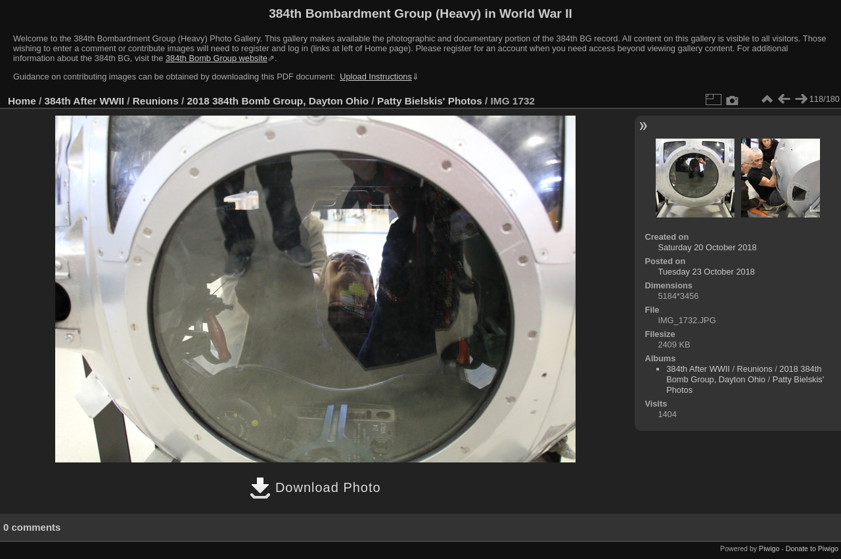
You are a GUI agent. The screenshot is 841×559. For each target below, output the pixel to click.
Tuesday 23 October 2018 (706, 272)
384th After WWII (84, 100)
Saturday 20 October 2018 (707, 247)
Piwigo (769, 548)
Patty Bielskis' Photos (429, 100)
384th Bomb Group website (216, 58)
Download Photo (315, 487)
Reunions (156, 100)
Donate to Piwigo (812, 548)
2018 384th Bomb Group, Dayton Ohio (278, 100)
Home (22, 100)
